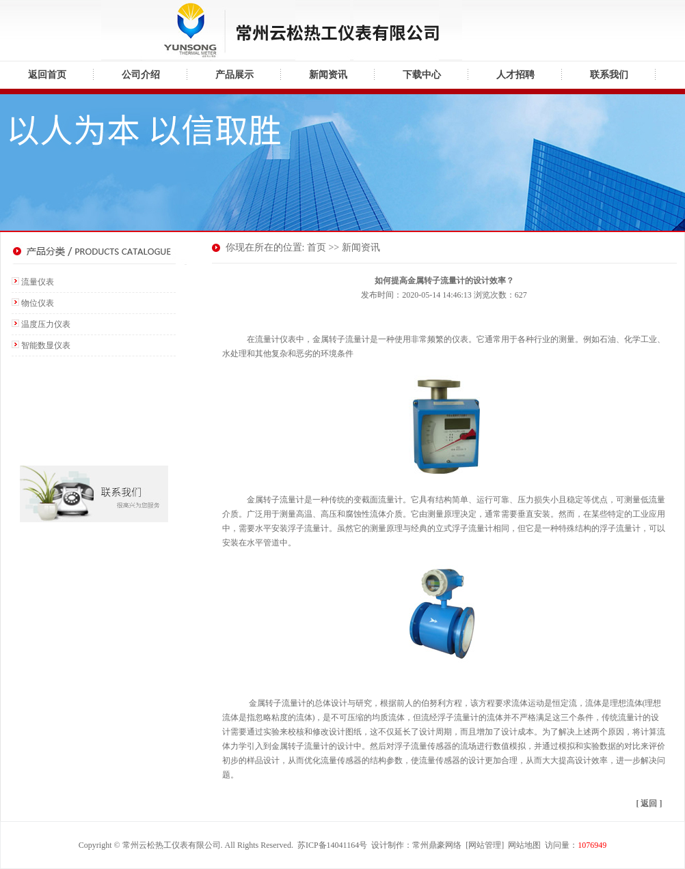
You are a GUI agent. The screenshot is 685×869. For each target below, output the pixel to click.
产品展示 (234, 75)
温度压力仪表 (45, 324)
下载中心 (422, 75)
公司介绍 (141, 75)
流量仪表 (37, 282)
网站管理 (484, 845)
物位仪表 (37, 303)
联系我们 (609, 75)
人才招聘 (515, 75)
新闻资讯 (328, 75)
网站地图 (524, 845)
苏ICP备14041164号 (332, 845)
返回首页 (47, 75)
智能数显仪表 (45, 345)
